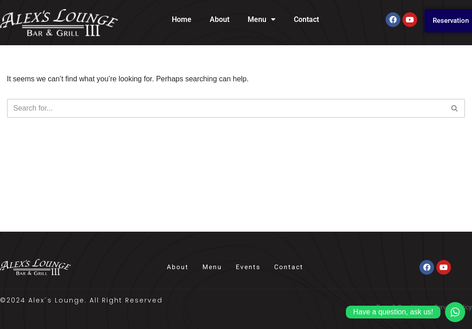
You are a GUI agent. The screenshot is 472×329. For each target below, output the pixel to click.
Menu (262, 19)
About (219, 19)
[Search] (226, 108)
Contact (306, 19)
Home (181, 19)
